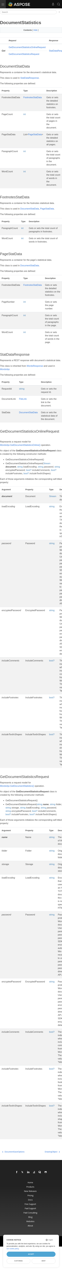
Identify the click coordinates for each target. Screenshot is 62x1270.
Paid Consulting (30, 1212)
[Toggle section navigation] (59, 12)
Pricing (30, 1195)
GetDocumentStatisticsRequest (24, 54)
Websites (30, 1221)
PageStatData (35, 134)
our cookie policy (13, 1249)
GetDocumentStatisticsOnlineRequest (27, 47)
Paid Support (30, 1208)
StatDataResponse (29, 78)
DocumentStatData (29, 209)
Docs (30, 1199)
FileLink (23, 399)
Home (30, 1182)
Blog (30, 1217)
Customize (18, 1261)
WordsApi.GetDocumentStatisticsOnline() (20, 445)
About (30, 1225)
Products (30, 1186)
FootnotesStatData (32, 97)
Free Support (30, 1204)
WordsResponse (35, 366)
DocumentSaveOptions (13, 1152)
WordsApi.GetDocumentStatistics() (17, 786)
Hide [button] (35, 30)
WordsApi (5, 369)
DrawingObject (52, 1152)
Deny (44, 1261)
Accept (31, 1254)
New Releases (30, 1191)
